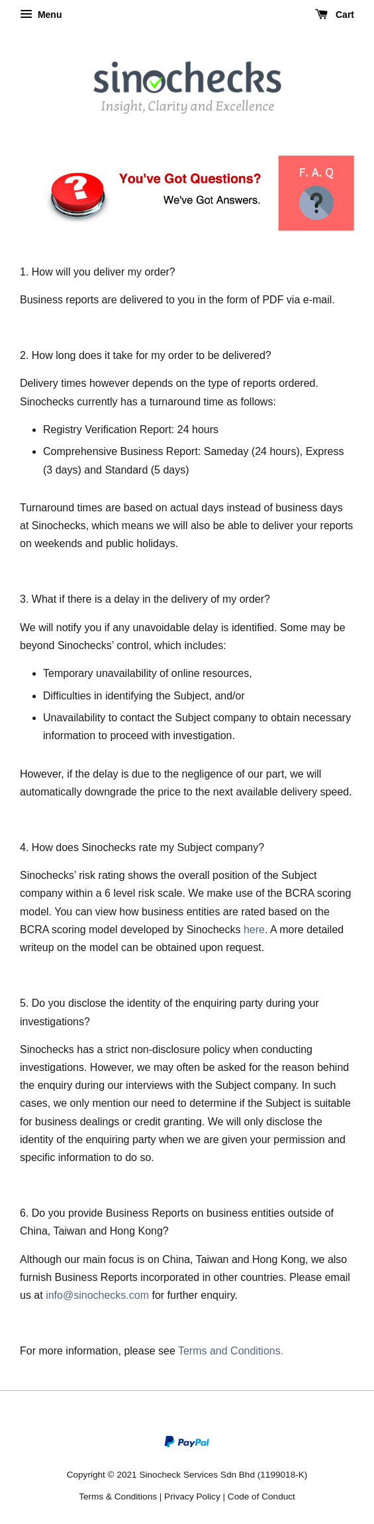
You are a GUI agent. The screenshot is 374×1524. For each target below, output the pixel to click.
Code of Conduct (261, 1496)
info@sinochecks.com (97, 1295)
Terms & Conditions (118, 1496)
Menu (41, 14)
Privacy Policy (192, 1496)
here (254, 929)
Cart (334, 14)
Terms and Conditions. (230, 1350)
